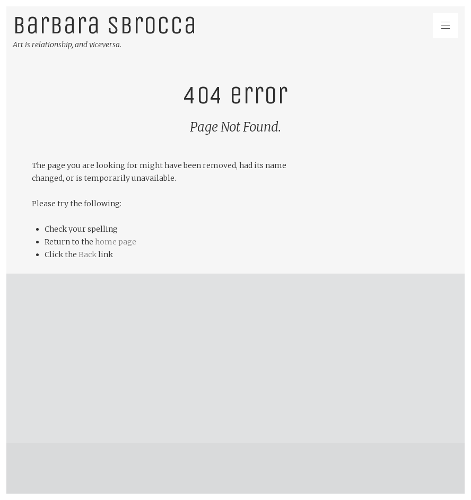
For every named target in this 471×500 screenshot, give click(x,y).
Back (87, 254)
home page (115, 242)
